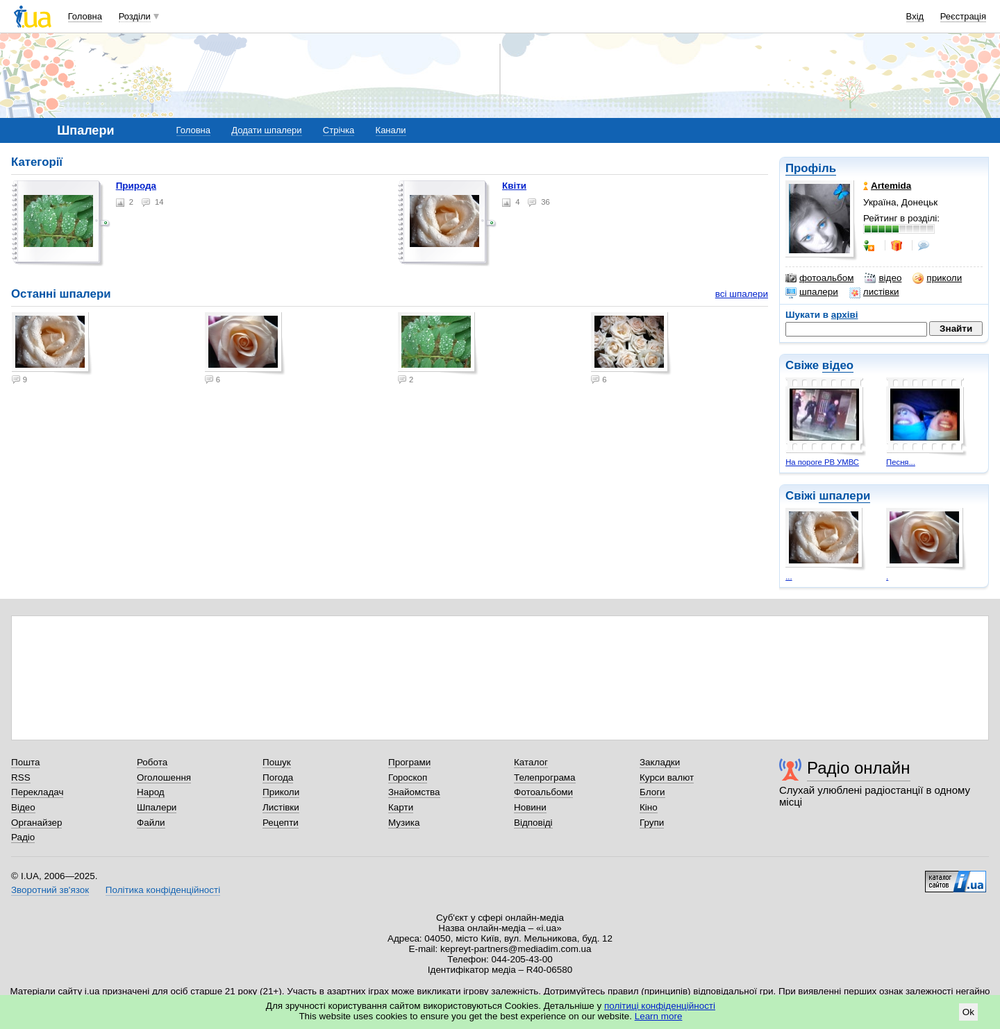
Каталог (531, 762)
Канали (391, 130)
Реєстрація (963, 16)
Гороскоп (407, 777)
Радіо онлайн (858, 767)
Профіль (810, 168)
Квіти (514, 185)
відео (883, 278)
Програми (409, 762)
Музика (403, 822)
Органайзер (36, 822)
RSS (21, 777)
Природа (136, 185)
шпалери (811, 292)
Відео (23, 807)
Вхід (915, 16)
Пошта (25, 762)
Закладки (660, 762)
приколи (937, 278)
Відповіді (533, 822)
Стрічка (338, 130)
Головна (85, 16)
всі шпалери (741, 294)
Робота (152, 762)
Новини (530, 807)
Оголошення (164, 777)
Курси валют (667, 777)
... (788, 576)
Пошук (276, 762)
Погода (277, 777)
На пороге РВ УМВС (822, 462)
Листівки (280, 807)
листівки (874, 292)
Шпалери (156, 807)
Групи (652, 822)
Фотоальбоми (543, 792)
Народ (151, 792)
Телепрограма (545, 777)
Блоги (652, 792)
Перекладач (37, 792)
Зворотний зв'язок (50, 890)
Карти (400, 807)
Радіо (23, 837)
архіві (844, 314)
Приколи (280, 792)
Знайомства (414, 792)
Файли (151, 822)
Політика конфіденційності (163, 890)
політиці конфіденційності (659, 1006)
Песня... (900, 462)
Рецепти (280, 822)
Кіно (649, 807)
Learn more (659, 1016)
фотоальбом (819, 278)
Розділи (135, 16)
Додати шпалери (266, 130)
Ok (968, 1012)
